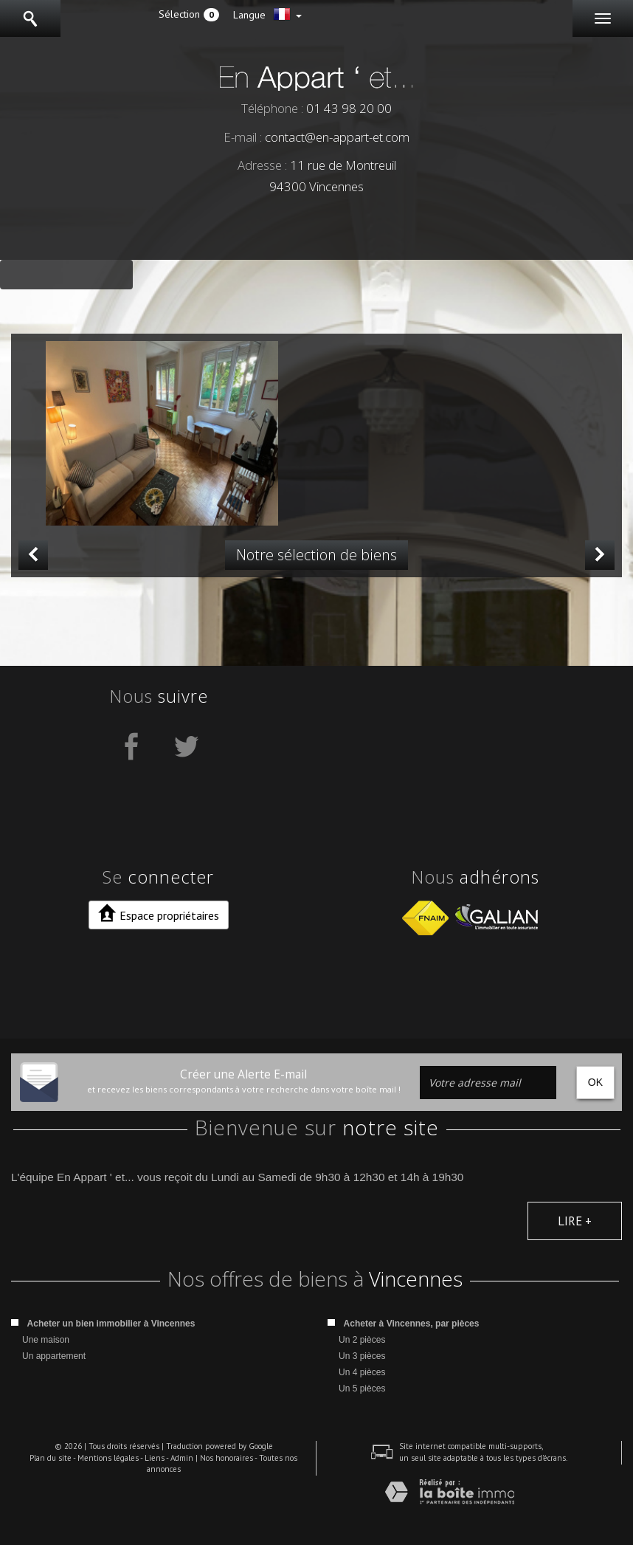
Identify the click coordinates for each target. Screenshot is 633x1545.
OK (595, 1082)
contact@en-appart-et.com (337, 136)
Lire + (575, 1221)
